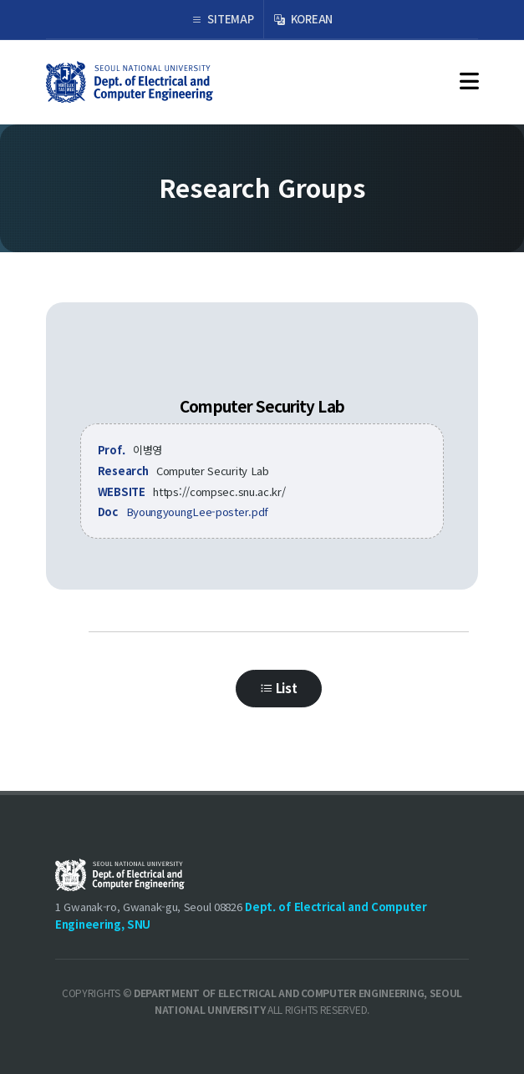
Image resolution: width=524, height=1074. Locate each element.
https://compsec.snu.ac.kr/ (219, 491)
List (278, 707)
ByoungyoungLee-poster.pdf (197, 511)
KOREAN (303, 19)
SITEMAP (222, 19)
